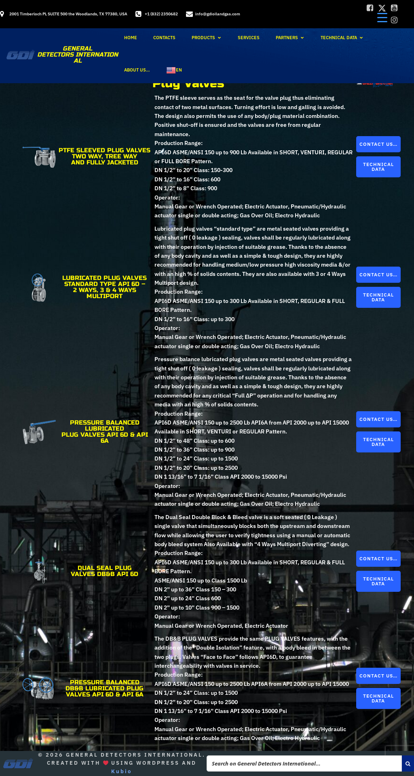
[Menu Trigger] (382, 17)
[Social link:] (370, 8)
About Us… (137, 70)
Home (130, 37)
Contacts (164, 37)
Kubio (121, 771)
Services (249, 37)
